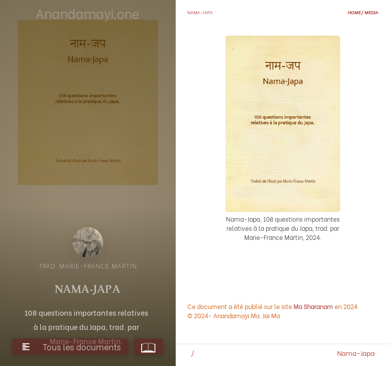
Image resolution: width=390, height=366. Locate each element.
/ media (369, 12)
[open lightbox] (88, 242)
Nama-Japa (356, 352)
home (354, 12)
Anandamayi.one (88, 13)
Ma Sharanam (313, 306)
